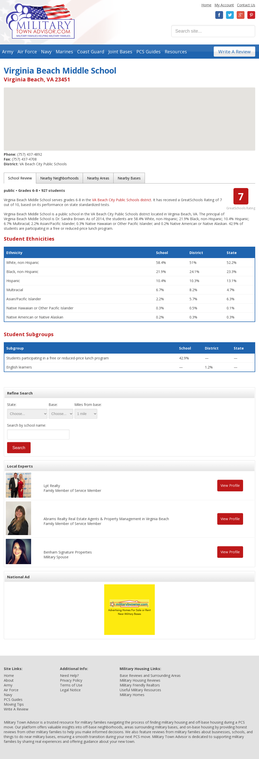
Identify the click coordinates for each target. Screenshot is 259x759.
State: (11, 404)
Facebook (219, 15)
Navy (46, 52)
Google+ (240, 15)
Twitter (230, 15)
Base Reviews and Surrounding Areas (150, 675)
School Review (20, 178)
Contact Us (246, 5)
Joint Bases (120, 52)
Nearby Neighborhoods (59, 178)
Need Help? (69, 675)
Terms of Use (71, 685)
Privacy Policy (71, 680)
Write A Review (234, 52)
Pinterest (251, 15)
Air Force (27, 52)
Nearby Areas (98, 178)
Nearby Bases (129, 178)
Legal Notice (70, 689)
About (9, 680)
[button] (129, 114)
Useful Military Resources (140, 689)
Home (206, 5)
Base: (53, 404)
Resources (176, 52)
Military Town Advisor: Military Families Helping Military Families (40, 21)
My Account (224, 5)
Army (7, 52)
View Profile (230, 485)
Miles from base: (88, 404)
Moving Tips (14, 704)
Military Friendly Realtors (140, 685)
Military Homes (132, 694)
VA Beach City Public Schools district (121, 199)
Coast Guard (90, 52)
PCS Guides (148, 52)
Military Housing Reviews (140, 680)
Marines (64, 52)
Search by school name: (26, 425)
